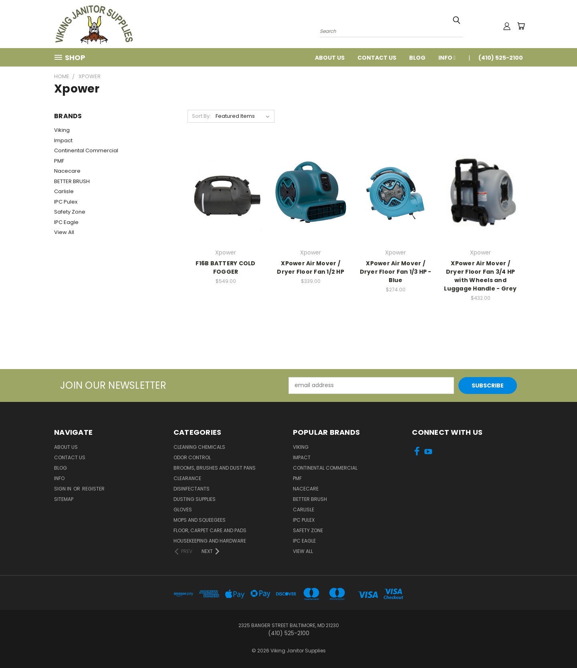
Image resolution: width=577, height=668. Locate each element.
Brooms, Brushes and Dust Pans (215, 467)
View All (64, 232)
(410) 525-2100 (500, 58)
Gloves (183, 509)
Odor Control (192, 457)
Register (93, 488)
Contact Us (376, 58)
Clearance (187, 478)
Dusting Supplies (195, 499)
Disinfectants (192, 488)
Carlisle (64, 191)
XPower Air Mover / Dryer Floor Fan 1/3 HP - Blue (396, 271)
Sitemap (63, 499)
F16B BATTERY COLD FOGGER (225, 267)
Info (447, 58)
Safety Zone (69, 212)
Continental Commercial (86, 150)
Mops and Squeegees (200, 520)
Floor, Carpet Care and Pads (210, 530)
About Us (330, 58)
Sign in (63, 488)
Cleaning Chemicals (199, 447)
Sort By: (201, 116)
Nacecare (67, 171)
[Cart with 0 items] (521, 26)
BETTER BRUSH (72, 181)
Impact (63, 140)
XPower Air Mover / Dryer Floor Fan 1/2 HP (310, 267)
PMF (59, 161)
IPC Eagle (66, 222)
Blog (417, 58)
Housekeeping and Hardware (210, 540)
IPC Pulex (65, 202)
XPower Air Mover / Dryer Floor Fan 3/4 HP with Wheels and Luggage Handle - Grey (480, 276)
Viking (62, 130)
